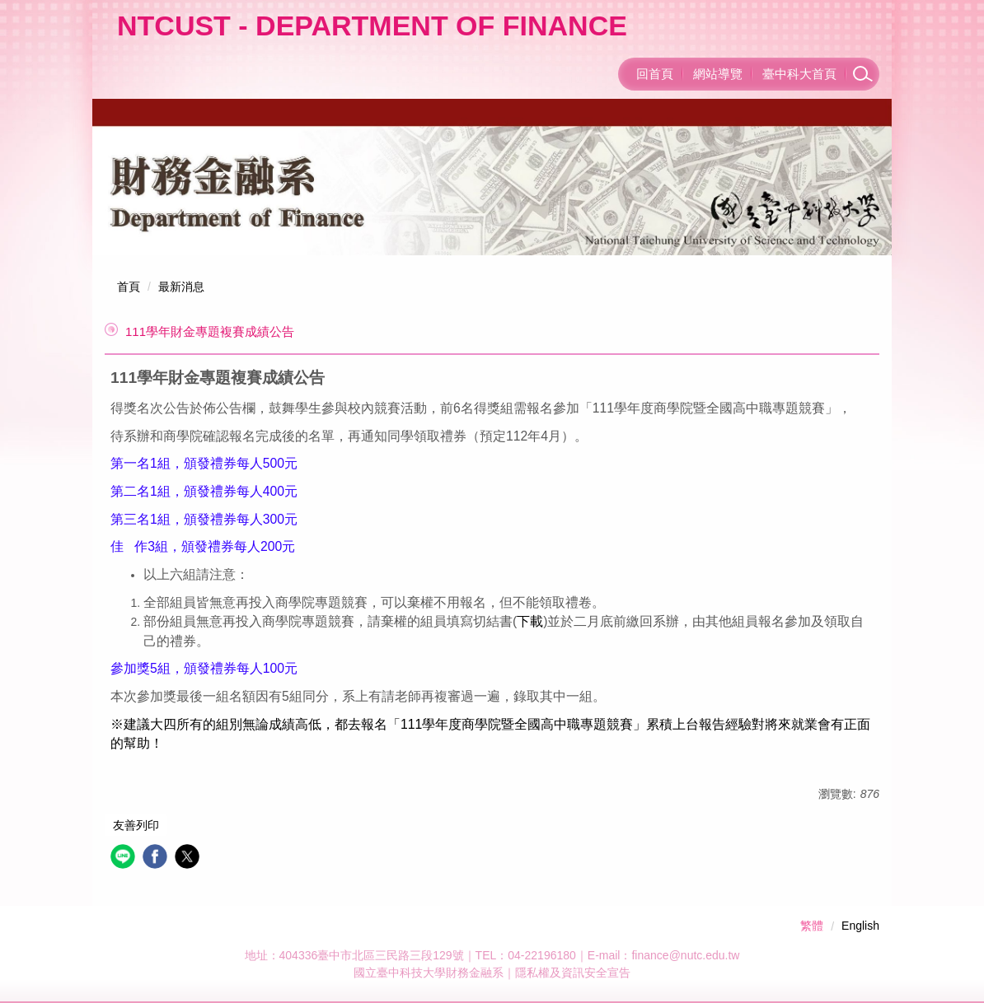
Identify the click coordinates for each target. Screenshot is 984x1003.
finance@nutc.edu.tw (685, 955)
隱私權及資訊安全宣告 (572, 972)
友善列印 (136, 825)
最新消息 (181, 286)
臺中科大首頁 (799, 74)
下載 (530, 621)
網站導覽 (718, 74)
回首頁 (654, 74)
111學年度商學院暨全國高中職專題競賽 (517, 724)
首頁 (128, 286)
